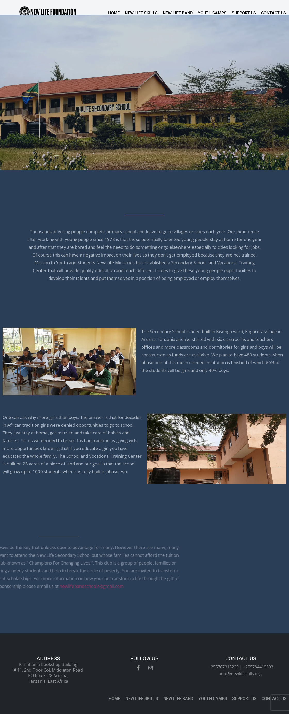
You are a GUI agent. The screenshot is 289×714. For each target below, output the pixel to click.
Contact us (273, 13)
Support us (244, 13)
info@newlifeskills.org (241, 674)
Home (114, 13)
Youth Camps (212, 13)
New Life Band (178, 13)
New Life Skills (141, 13)
